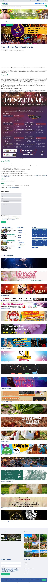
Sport (19, 240)
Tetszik (4, 539)
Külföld (19, 249)
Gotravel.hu (6, 535)
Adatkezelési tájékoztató (29, 568)
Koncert (13, 50)
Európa (35, 238)
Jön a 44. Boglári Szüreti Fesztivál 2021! (19, 47)
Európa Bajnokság (42, 234)
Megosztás (19, 539)
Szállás (19, 235)
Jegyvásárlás (44, 0)
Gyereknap (36, 229)
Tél (44, 236)
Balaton (6, 50)
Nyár (16, 50)
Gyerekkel (20, 230)
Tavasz (35, 231)
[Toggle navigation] (46, 3)
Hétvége (4, 25)
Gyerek (42, 231)
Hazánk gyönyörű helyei (44, 244)
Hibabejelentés (27, 566)
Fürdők (43, 238)
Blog (6, 21)
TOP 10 (19, 228)
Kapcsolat (26, 575)
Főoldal (2, 21)
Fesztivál (10, 50)
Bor (4, 50)
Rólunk (25, 562)
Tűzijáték (19, 50)
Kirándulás (20, 232)
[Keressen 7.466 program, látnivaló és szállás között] (23, 6)
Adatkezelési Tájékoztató (11, 219)
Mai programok (32, 0)
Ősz (36, 236)
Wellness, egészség (22, 233)
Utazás (36, 240)
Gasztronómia (21, 245)
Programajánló (10, 25)
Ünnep (22, 50)
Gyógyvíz (35, 242)
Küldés (3, 222)
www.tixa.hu (37, 175)
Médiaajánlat (26, 564)
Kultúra (19, 247)
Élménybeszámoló (21, 244)
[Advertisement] (24, 59)
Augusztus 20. (42, 242)
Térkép (38, 0)
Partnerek (26, 573)
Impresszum (26, 570)
